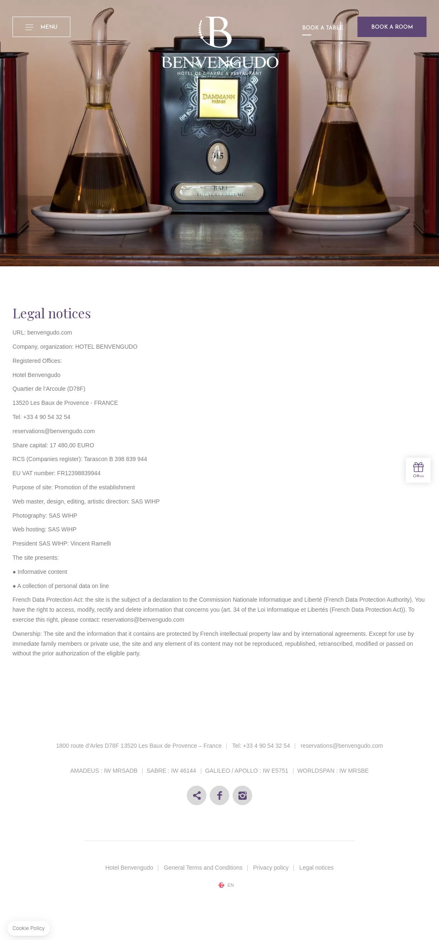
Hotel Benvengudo (129, 867)
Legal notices (316, 867)
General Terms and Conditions (203, 867)
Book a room (392, 27)
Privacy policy (271, 867)
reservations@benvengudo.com (341, 745)
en (231, 885)
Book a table (322, 28)
